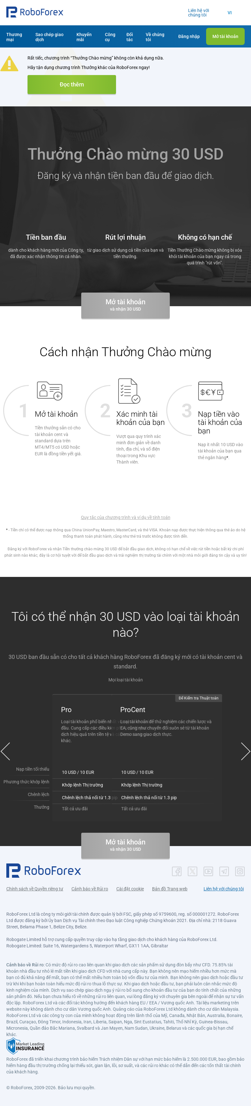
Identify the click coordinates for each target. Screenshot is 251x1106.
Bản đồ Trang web (169, 888)
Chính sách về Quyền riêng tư (34, 888)
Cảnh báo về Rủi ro (89, 888)
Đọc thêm (72, 84)
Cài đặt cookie (130, 888)
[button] (34, 13)
